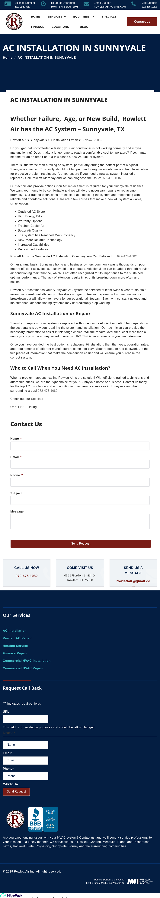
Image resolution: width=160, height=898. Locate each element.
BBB (23, 407)
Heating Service (15, 645)
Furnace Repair (15, 653)
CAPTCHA (10, 784)
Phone (16, 475)
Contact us (142, 21)
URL (6, 711)
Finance (37, 26)
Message (17, 511)
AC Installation (15, 630)
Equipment (83, 16)
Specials (109, 16)
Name (16, 438)
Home (35, 16)
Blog (84, 26)
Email (15, 457)
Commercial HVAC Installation (27, 660)
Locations (62, 26)
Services (56, 16)
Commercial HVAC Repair (23, 668)
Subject (16, 493)
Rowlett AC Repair (17, 638)
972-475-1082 (92, 140)
